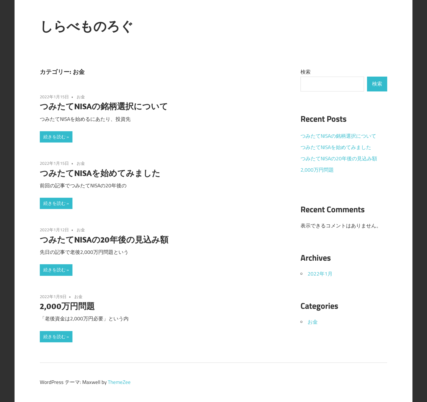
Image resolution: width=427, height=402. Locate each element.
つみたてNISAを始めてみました (100, 173)
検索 (306, 72)
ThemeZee (119, 382)
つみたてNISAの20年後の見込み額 (104, 239)
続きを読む (54, 136)
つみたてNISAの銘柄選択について (104, 106)
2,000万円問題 (67, 306)
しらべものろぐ (86, 26)
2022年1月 (320, 274)
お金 (81, 97)
